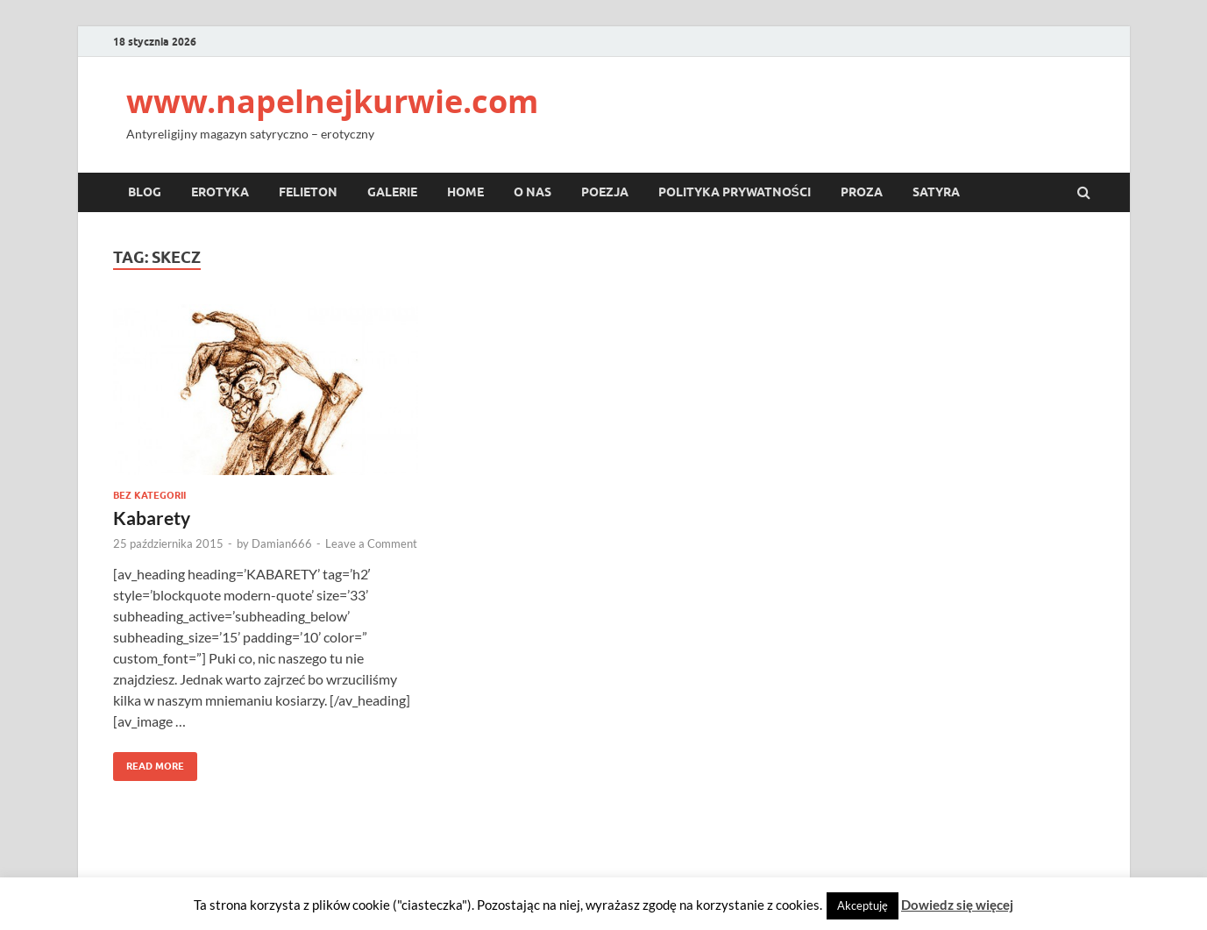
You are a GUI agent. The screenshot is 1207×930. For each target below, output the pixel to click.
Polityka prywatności (734, 192)
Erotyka (220, 192)
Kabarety (151, 518)
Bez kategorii (149, 495)
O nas (532, 192)
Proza (862, 192)
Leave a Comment (371, 543)
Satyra (936, 192)
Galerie (392, 192)
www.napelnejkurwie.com (332, 101)
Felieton (308, 192)
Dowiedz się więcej (957, 904)
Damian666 (282, 543)
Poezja (604, 192)
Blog (144, 192)
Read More (148, 762)
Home (465, 192)
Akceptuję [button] (862, 905)
